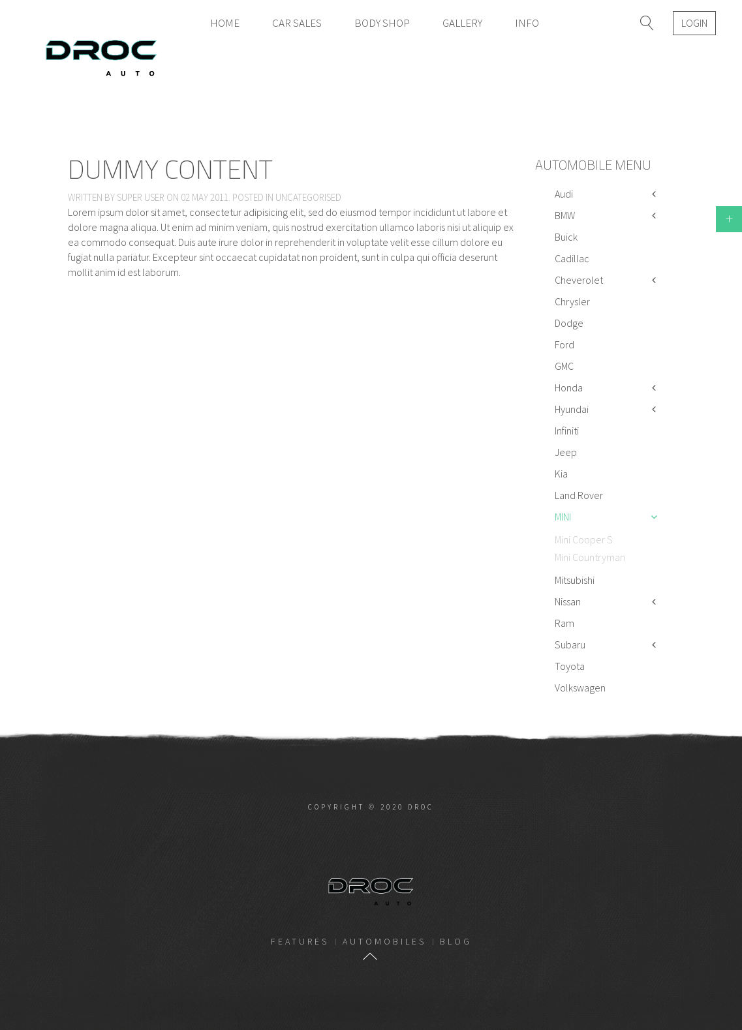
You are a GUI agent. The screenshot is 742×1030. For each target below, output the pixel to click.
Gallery (462, 23)
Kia (561, 473)
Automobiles (384, 941)
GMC (564, 365)
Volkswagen (580, 687)
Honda (569, 387)
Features (300, 941)
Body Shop (382, 23)
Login (694, 22)
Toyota (570, 666)
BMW (565, 215)
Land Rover (579, 495)
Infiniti (567, 430)
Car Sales (297, 23)
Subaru (570, 644)
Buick (566, 236)
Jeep (566, 452)
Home (225, 23)
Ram (564, 622)
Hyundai (572, 409)
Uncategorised (308, 197)
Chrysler (572, 301)
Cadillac (572, 258)
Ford (564, 344)
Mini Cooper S (584, 539)
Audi (564, 193)
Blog (456, 941)
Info (527, 23)
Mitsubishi (575, 579)
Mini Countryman (590, 557)
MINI (563, 516)
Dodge (569, 322)
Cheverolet (579, 279)
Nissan (568, 601)
